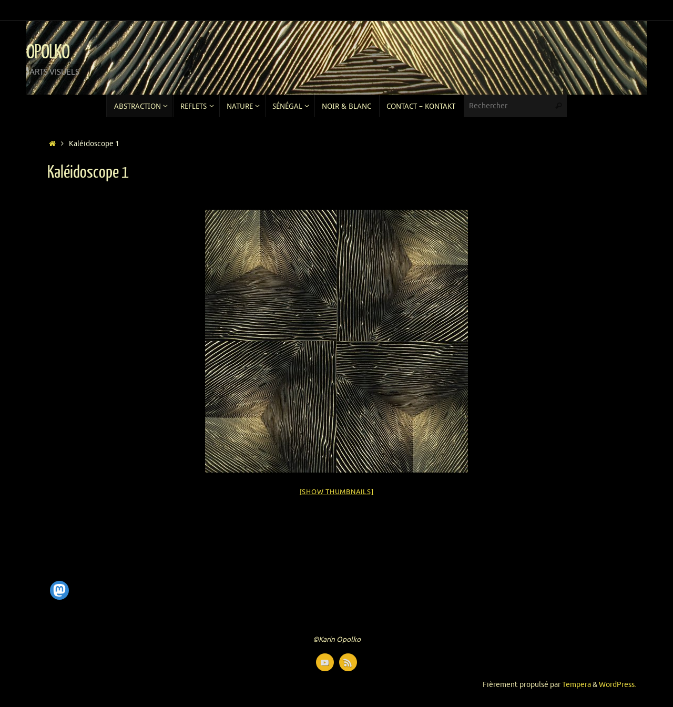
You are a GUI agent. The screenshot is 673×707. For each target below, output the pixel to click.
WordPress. (617, 684)
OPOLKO (47, 52)
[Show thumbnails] (337, 491)
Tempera (576, 684)
